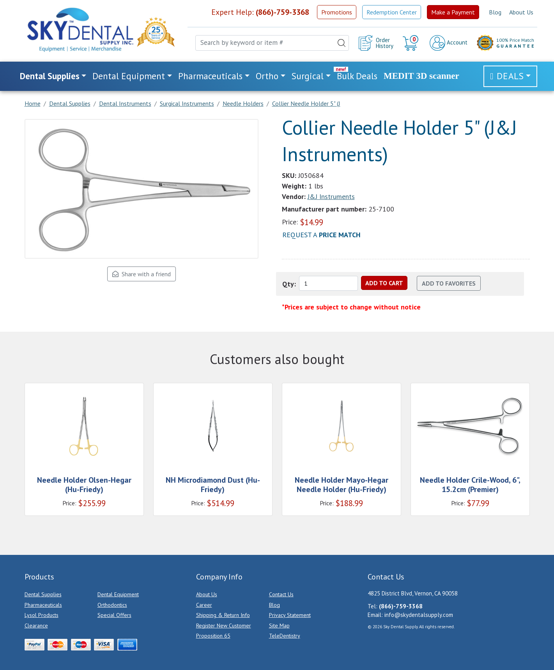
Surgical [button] (308, 76)
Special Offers (114, 614)
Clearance (36, 625)
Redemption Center (391, 12)
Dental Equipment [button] (128, 76)
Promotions (336, 12)
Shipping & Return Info (223, 614)
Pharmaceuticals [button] (210, 76)
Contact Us (281, 594)
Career (204, 604)
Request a (321, 234)
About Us (521, 12)
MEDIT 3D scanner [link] (421, 76)
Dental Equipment (118, 594)
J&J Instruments (331, 196)
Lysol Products (41, 614)
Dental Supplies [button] (50, 76)
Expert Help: (260, 12)
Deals (510, 76)
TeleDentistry (284, 635)
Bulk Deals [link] (357, 76)
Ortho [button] (267, 76)
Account (448, 43)
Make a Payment (453, 12)
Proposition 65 (213, 635)
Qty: (289, 283)
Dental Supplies (43, 594)
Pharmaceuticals (43, 604)
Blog (495, 12)
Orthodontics (112, 604)
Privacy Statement (290, 614)
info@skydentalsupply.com (418, 614)
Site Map (279, 625)
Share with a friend (141, 274)
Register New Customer (223, 625)
